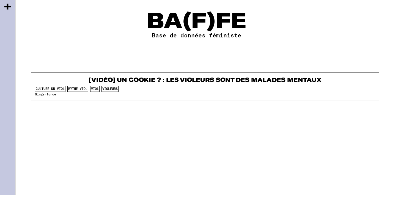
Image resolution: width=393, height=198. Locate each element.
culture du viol (50, 88)
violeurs (110, 88)
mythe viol (77, 88)
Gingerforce (45, 94)
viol (95, 88)
